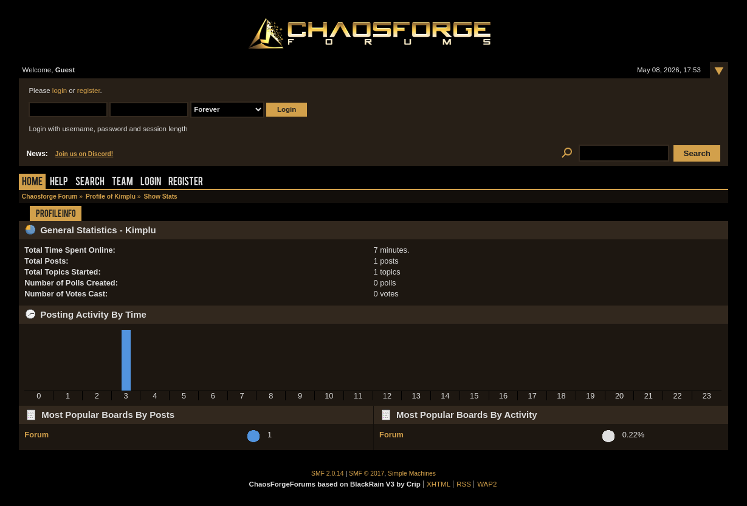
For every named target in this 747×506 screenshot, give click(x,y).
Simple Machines (412, 473)
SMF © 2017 (366, 473)
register (88, 90)
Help (59, 182)
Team (122, 182)
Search (90, 182)
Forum (36, 434)
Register (185, 182)
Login (150, 182)
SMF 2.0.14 (327, 473)
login (59, 90)
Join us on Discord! (84, 154)
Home (32, 182)
